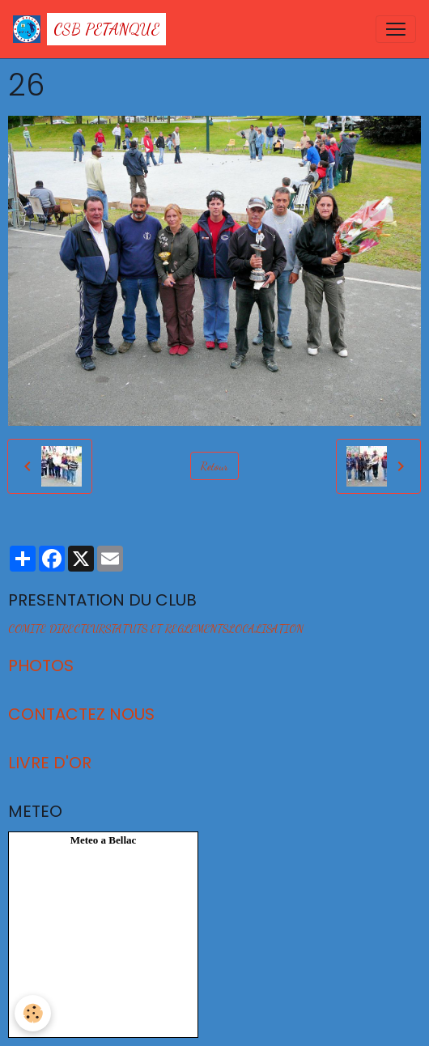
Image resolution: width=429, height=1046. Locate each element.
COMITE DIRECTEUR (56, 629)
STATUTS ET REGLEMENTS (166, 629)
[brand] (89, 29)
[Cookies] (33, 1013)
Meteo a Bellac (103, 840)
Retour (214, 466)
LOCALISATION (266, 629)
